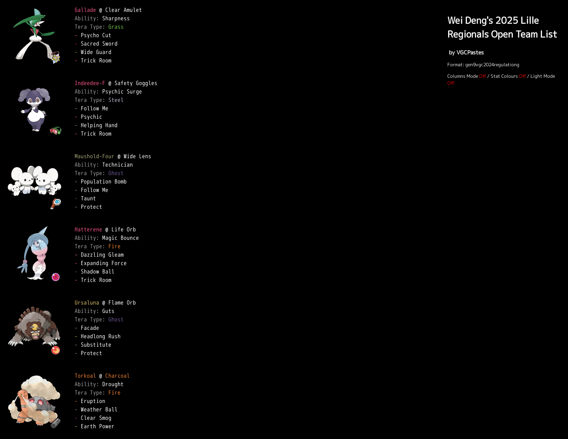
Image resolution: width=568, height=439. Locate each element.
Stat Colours (504, 76)
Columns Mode (462, 76)
